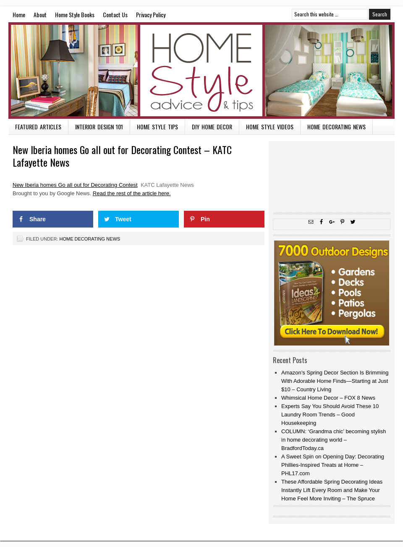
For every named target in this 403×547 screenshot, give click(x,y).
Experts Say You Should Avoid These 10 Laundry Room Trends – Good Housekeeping (330, 414)
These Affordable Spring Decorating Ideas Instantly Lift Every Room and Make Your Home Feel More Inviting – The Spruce (331, 490)
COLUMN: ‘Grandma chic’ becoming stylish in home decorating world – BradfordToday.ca (333, 439)
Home (19, 14)
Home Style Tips (157, 126)
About (40, 14)
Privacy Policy (150, 14)
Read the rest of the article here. (132, 193)
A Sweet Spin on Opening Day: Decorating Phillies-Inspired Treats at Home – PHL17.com (332, 464)
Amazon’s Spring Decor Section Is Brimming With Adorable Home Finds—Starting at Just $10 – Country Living (335, 381)
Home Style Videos (269, 126)
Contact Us (115, 14)
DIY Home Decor (212, 126)
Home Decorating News (336, 126)
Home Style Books (74, 14)
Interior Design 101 (99, 126)
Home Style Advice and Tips (201, 70)
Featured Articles (38, 126)
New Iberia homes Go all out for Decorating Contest (75, 185)
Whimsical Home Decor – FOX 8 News (328, 398)
